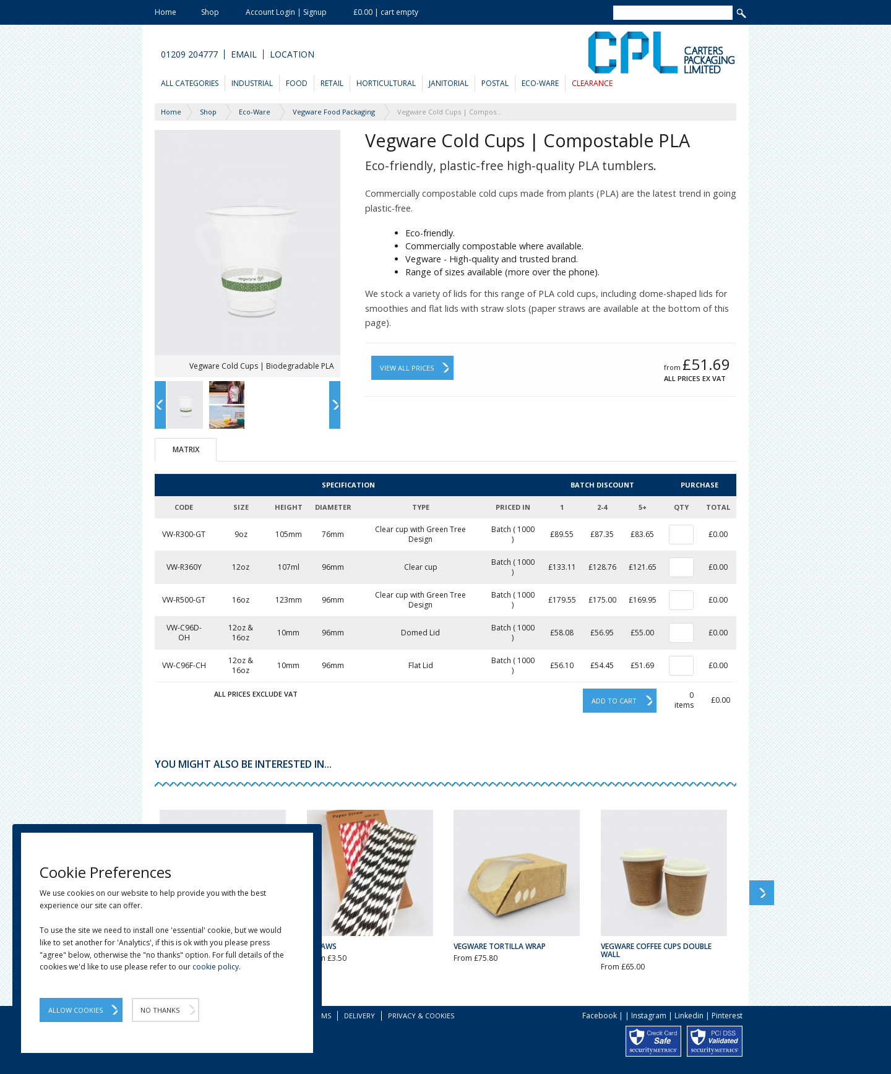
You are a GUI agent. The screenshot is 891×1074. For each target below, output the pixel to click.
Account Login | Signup (286, 12)
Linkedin (689, 1015)
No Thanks (159, 1010)
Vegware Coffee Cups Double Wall (656, 950)
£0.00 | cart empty (385, 12)
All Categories (189, 83)
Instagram (648, 1015)
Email (244, 54)
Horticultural (386, 83)
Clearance (592, 83)
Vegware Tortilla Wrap (500, 946)
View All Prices (407, 367)
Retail (332, 83)
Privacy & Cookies (421, 1015)
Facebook (599, 1015)
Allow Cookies (75, 1010)
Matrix (186, 449)
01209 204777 (189, 54)
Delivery (359, 1015)
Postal (495, 83)
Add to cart (614, 700)
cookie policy (215, 966)
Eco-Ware (540, 83)
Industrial (252, 83)
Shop (210, 12)
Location (292, 54)
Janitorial (448, 83)
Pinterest (727, 1015)
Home (165, 12)
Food (297, 83)
